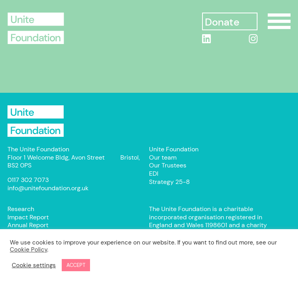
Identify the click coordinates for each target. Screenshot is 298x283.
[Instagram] (253, 39)
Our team (163, 157)
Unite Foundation (35, 121)
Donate (222, 22)
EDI (153, 173)
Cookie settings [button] (34, 265)
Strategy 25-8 (169, 182)
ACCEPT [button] (75, 265)
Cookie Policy (28, 250)
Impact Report (28, 217)
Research (20, 209)
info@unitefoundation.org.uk (47, 188)
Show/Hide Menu (279, 21)
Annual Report (27, 225)
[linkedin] (206, 39)
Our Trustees (167, 165)
